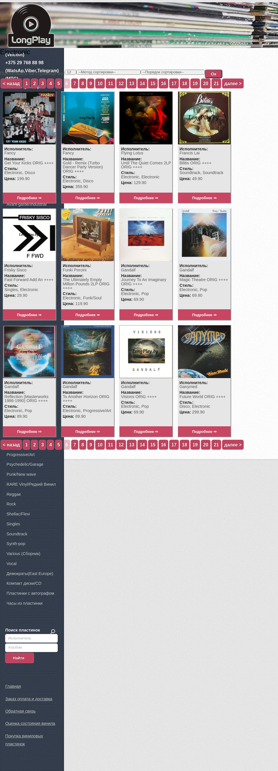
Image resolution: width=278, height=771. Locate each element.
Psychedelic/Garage (25, 464)
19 (195, 83)
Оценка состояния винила (30, 723)
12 (121, 83)
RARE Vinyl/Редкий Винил (31, 484)
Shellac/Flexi (18, 514)
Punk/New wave (21, 474)
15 (152, 83)
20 (205, 83)
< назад (11, 83)
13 (131, 83)
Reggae (14, 494)
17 (174, 83)
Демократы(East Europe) (30, 573)
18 (184, 83)
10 (100, 83)
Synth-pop (16, 544)
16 (163, 83)
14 (142, 83)
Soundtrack (17, 534)
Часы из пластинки (25, 603)
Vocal (12, 563)
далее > (233, 83)
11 (110, 83)
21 (216, 83)
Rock (11, 504)
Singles (13, 524)
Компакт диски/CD (24, 583)
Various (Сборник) (23, 553)
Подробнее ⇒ (29, 198)
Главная (13, 686)
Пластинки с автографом (30, 593)
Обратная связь (20, 711)
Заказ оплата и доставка (28, 699)
